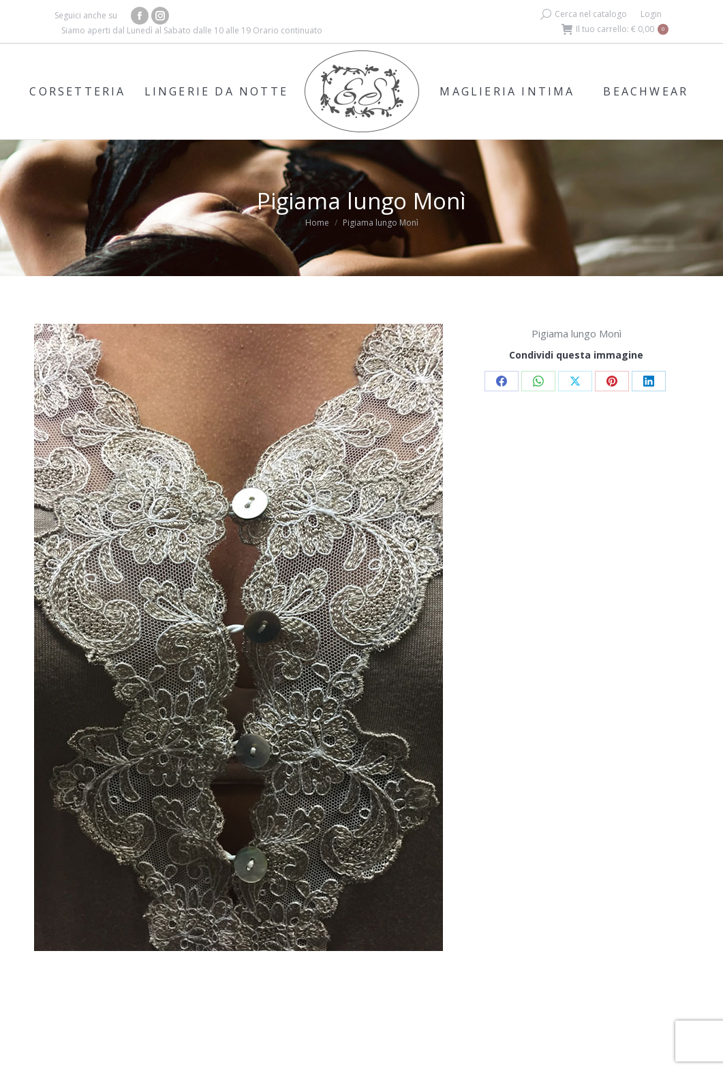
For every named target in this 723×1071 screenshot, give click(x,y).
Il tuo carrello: (615, 29)
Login (651, 14)
